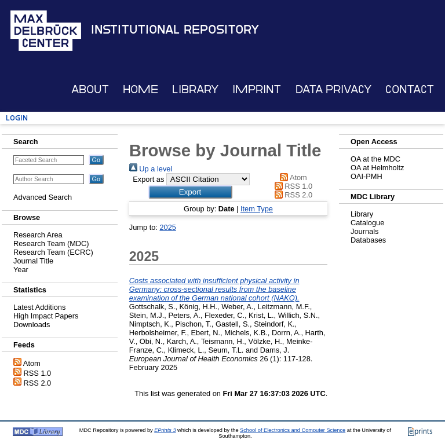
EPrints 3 (165, 430)
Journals (364, 231)
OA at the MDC (375, 159)
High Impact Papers (45, 316)
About (90, 89)
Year (20, 269)
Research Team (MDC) (51, 243)
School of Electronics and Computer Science (292, 430)
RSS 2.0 (38, 383)
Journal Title (33, 261)
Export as (148, 179)
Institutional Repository (175, 29)
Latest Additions (39, 307)
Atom (32, 363)
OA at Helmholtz (377, 167)
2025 (167, 227)
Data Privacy (333, 89)
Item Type (256, 208)
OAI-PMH (366, 176)
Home (140, 89)
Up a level (150, 168)
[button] (190, 192)
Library (195, 89)
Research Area (38, 234)
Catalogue (367, 222)
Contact (409, 89)
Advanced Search (42, 197)
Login (17, 118)
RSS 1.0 (38, 373)
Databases (368, 240)
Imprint (256, 89)
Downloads (31, 324)
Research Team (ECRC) (53, 252)
